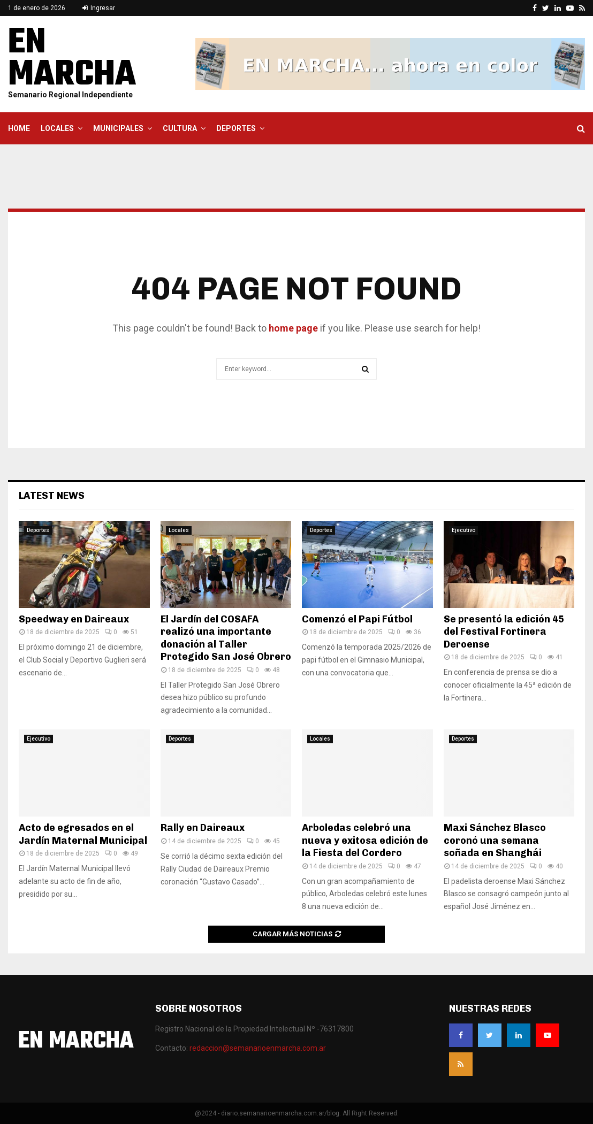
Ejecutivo (463, 530)
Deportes (236, 128)
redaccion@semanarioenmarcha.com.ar (257, 1048)
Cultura (180, 128)
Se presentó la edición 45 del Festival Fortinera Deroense (504, 631)
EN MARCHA (72, 59)
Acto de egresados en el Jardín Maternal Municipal (83, 834)
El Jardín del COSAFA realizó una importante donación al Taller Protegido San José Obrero (226, 638)
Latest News (52, 496)
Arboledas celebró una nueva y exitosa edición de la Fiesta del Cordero (365, 840)
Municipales (118, 128)
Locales (57, 128)
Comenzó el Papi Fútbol (357, 619)
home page (293, 328)
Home (19, 128)
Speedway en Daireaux (74, 619)
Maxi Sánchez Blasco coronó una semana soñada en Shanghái (495, 840)
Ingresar (98, 8)
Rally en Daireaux (203, 828)
